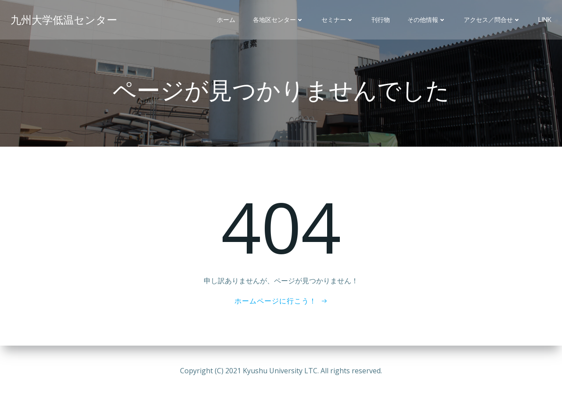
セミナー (337, 19)
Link (544, 19)
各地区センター (278, 19)
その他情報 (426, 19)
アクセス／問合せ (492, 19)
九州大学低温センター (64, 19)
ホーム (226, 19)
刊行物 (380, 19)
